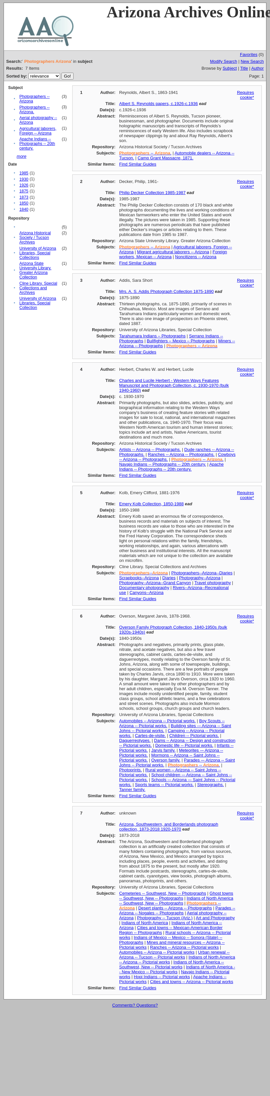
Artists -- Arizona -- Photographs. (150, 449)
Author (257, 68)
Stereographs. (210, 784)
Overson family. (165, 760)
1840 (23, 209)
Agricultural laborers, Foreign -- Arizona (37, 130)
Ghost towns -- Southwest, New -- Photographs (176, 896)
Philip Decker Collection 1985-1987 (152, 192)
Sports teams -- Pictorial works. (164, 784)
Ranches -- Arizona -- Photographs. (181, 454)
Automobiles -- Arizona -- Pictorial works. (157, 720)
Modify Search (223, 61)
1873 (23, 197)
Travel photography (212, 582)
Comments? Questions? (135, 1005)
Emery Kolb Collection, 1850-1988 (151, 503)
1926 (23, 185)
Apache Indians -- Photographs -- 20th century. (37, 144)
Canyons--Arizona (146, 592)
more (21, 156)
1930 (23, 179)
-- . (145, 153)
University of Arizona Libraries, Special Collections (37, 253)
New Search (252, 61)
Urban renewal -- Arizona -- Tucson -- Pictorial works (174, 955)
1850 (23, 203)
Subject (230, 68)
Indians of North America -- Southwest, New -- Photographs (176, 901)
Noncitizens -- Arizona (195, 256)
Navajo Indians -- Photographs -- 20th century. (162, 464)
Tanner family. (132, 789)
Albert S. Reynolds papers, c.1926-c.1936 (158, 103)
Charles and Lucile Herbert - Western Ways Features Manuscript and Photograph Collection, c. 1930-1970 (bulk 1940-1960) (174, 385)
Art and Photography (215, 917)
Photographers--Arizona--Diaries (201, 572)
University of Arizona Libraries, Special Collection (37, 303)
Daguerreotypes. (135, 740)
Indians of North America (145, 922)
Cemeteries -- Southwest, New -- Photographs (162, 893)
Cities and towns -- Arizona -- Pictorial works (191, 981)
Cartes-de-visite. (150, 735)
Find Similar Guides (137, 164)
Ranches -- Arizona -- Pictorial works (184, 947)
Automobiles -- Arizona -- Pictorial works (156, 952)
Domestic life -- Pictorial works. (184, 745)
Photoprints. (130, 769)
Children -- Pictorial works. (194, 735)
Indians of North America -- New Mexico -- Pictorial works (177, 969)
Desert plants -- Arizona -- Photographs (175, 908)
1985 (23, 173)
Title (244, 68)
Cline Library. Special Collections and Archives (38, 288)
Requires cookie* (245, 95)
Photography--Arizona (199, 577)
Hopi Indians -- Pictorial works (162, 976)
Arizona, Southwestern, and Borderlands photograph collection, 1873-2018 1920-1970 (168, 827)
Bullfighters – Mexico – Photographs (181, 340)
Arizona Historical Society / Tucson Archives (35, 237)
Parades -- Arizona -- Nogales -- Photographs (177, 910)
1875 (23, 191)
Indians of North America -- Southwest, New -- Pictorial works (171, 964)
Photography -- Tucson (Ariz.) (165, 917)
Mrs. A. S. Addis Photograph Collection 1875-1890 (166, 291)
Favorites (248, 54)
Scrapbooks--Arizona (139, 577)
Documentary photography (144, 587)
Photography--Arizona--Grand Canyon (155, 582)
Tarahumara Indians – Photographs (152, 335)
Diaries (169, 577)
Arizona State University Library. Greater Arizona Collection (35, 270)
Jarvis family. (163, 750)
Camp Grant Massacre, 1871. (166, 157)
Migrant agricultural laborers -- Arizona (173, 251)
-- (144, 246)
